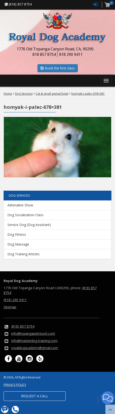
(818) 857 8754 (22, 326)
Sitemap (10, 307)
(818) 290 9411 (15, 300)
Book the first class (58, 68)
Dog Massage (18, 244)
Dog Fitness (16, 234)
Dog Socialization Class (25, 215)
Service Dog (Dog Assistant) (29, 224)
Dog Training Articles (23, 254)
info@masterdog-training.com (34, 340)
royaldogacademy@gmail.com (34, 348)
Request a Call (34, 396)
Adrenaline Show (20, 205)
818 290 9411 (71, 54)
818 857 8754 (44, 54)
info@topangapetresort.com (33, 333)
